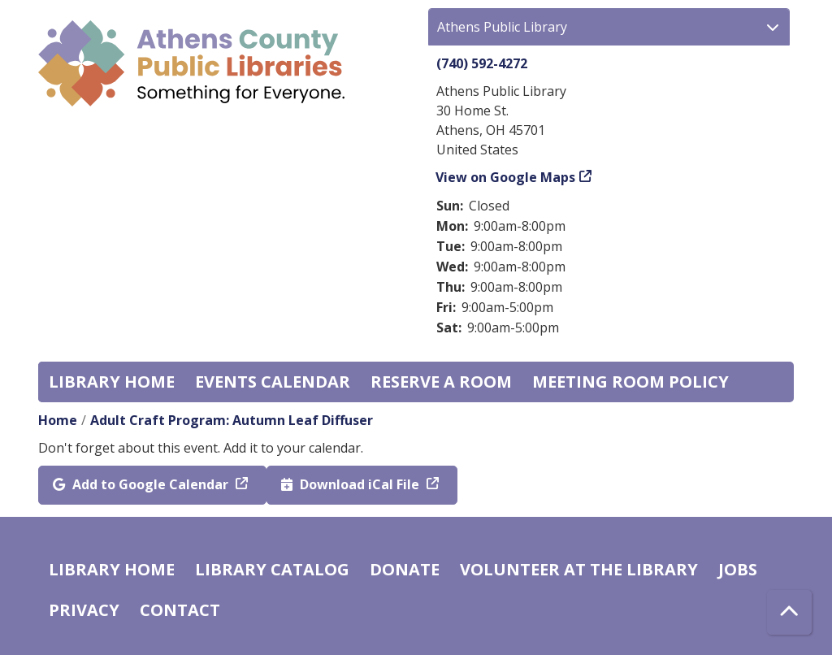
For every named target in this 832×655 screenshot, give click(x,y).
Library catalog (272, 569)
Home (57, 420)
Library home (112, 382)
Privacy (84, 610)
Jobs (737, 569)
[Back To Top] (789, 612)
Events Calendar (272, 382)
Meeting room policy (630, 382)
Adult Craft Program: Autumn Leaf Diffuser (231, 420)
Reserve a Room (441, 382)
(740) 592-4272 (481, 63)
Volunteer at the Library (579, 569)
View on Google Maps (505, 177)
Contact (180, 610)
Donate (405, 569)
